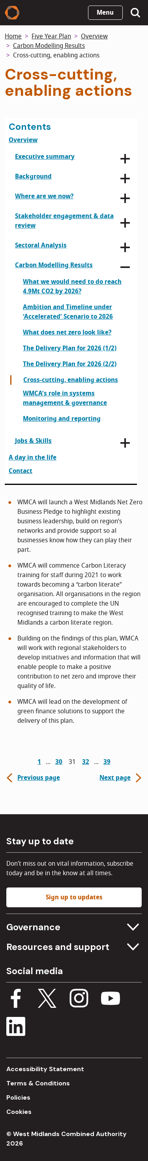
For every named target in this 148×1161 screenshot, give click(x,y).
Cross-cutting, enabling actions (70, 380)
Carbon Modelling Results (49, 46)
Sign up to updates (74, 897)
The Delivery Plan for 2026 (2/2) (69, 364)
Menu (105, 12)
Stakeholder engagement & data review (64, 220)
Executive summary (45, 157)
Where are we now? (44, 196)
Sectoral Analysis (41, 245)
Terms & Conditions (38, 1083)
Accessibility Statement (45, 1069)
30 (58, 762)
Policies (18, 1097)
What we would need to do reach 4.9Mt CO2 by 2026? (72, 286)
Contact (20, 471)
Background (33, 176)
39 (107, 762)
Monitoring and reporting (62, 419)
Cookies (19, 1112)
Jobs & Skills (33, 441)
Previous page (32, 778)
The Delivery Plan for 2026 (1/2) (69, 348)
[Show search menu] (135, 13)
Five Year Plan (51, 36)
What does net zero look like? (67, 332)
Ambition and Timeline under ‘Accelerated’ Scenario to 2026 (68, 311)
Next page (121, 778)
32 (85, 762)
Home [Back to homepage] (13, 36)
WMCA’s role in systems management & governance (65, 398)
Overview (94, 36)
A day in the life (32, 457)
